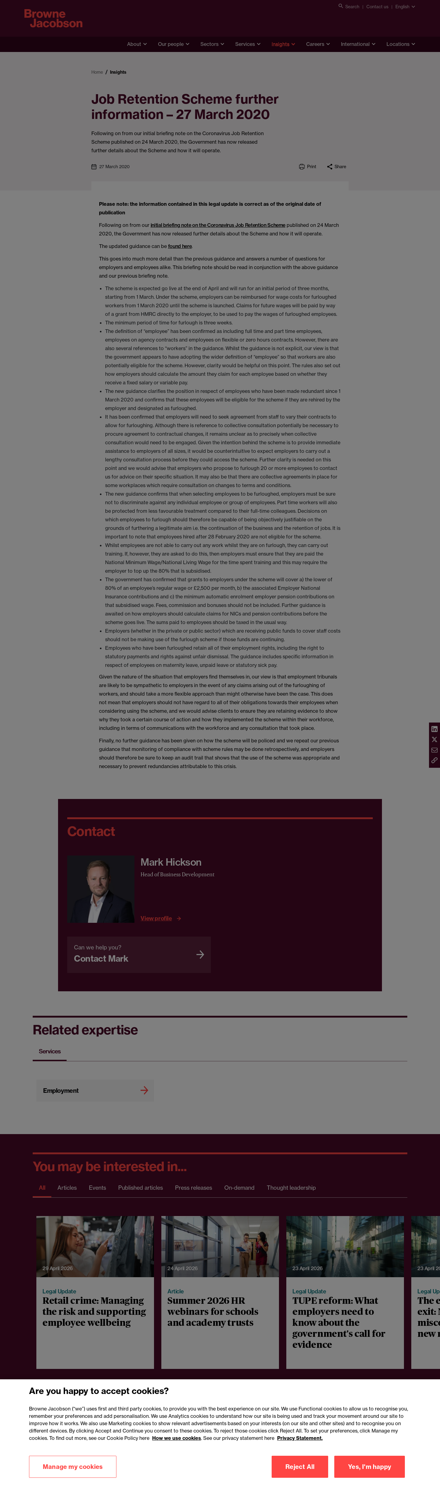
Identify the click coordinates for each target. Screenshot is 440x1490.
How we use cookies (176, 1447)
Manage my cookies (73, 1475)
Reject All (299, 1475)
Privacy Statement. (300, 1447)
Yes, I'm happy (369, 1475)
